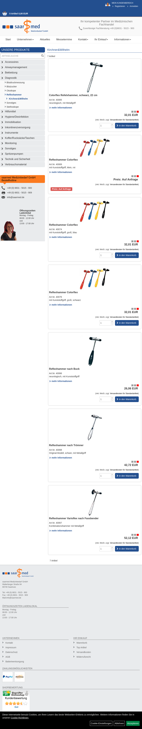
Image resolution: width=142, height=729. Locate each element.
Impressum (10, 647)
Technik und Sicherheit (17, 159)
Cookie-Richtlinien (19, 718)
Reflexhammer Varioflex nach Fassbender (73, 518)
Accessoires (11, 62)
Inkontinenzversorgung (17, 127)
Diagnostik (11, 78)
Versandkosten (83, 652)
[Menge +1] (112, 124)
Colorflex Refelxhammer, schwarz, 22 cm (73, 95)
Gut (16, 707)
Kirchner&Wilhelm (18, 98)
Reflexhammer (14, 94)
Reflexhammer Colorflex (63, 159)
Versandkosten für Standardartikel (124, 120)
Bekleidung (11, 72)
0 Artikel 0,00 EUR (18, 13)
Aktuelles (45, 39)
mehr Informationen (60, 107)
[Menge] (105, 125)
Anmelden (134, 6)
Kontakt (83, 39)
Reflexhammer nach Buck (64, 369)
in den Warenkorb (127, 125)
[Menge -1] (112, 127)
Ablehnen (119, 723)
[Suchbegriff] (20, 56)
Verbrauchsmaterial (16, 164)
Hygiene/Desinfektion (17, 116)
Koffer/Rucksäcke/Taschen (19, 138)
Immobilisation (13, 122)
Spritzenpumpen (14, 153)
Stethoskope (13, 107)
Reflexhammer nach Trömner (66, 445)
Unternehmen (25, 39)
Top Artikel (81, 647)
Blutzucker (12, 86)
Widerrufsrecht (83, 657)
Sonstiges (11, 103)
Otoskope (11, 90)
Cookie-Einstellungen (101, 723)
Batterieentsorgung (14, 661)
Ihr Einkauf (101, 39)
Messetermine (64, 39)
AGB (7, 657)
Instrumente (11, 132)
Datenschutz (11, 652)
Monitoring (11, 143)
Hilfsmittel (10, 111)
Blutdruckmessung (15, 82)
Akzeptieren (133, 723)
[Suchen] (42, 56)
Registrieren (120, 6)
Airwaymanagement (16, 67)
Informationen (122, 39)
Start (8, 39)
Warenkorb (81, 643)
